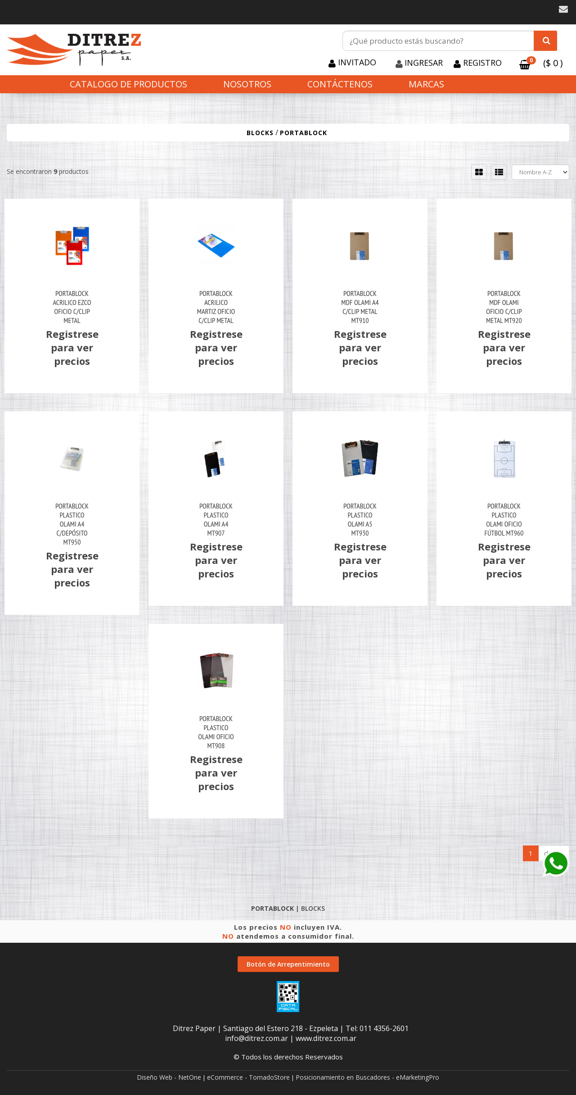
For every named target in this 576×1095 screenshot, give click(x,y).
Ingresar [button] (424, 62)
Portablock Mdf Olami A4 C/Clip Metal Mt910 (359, 307)
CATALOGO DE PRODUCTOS (128, 84)
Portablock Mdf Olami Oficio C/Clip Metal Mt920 (504, 307)
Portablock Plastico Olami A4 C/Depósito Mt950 (72, 523)
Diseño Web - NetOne (169, 1077)
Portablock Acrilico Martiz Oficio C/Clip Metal (216, 307)
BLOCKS (260, 132)
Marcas (426, 84)
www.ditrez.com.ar (326, 1038)
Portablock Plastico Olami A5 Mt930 (360, 519)
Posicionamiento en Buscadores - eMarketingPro (367, 1077)
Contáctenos (340, 84)
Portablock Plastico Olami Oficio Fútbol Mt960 (504, 519)
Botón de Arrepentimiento (288, 964)
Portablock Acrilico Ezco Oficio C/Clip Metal (72, 307)
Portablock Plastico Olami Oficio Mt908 (216, 732)
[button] (563, 9)
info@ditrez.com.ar (256, 1038)
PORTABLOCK (303, 132)
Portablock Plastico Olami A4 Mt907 (216, 519)
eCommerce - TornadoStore (248, 1077)
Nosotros (247, 84)
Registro (481, 62)
